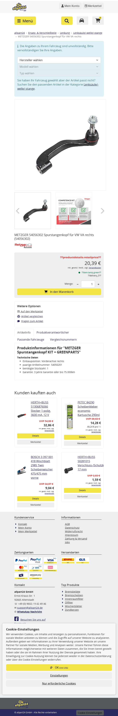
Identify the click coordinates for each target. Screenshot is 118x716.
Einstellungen (59, 675)
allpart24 (19, 32)
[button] (67, 20)
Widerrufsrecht (74, 531)
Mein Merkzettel (27, 531)
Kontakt (22, 524)
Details (35, 435)
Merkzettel (35, 442)
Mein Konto (25, 527)
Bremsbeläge (72, 591)
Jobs (67, 542)
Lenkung (65, 32)
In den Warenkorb (59, 292)
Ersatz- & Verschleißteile (42, 32)
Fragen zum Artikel (30, 321)
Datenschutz (72, 527)
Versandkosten (95, 268)
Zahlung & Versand (76, 538)
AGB (67, 524)
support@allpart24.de (30, 607)
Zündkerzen (72, 609)
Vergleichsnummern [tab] (63, 339)
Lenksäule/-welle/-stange (87, 32)
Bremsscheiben (74, 595)
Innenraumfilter (74, 599)
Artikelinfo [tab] (24, 332)
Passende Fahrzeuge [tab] (30, 339)
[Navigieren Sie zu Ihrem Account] (70, 6)
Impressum (71, 535)
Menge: (69, 283)
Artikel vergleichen (30, 316)
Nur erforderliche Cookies (59, 683)
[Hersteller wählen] (59, 60)
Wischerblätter (73, 606)
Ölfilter (69, 602)
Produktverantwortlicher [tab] (53, 332)
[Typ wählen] (59, 73)
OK (59, 667)
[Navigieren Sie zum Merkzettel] (93, 6)
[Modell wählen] (59, 66)
